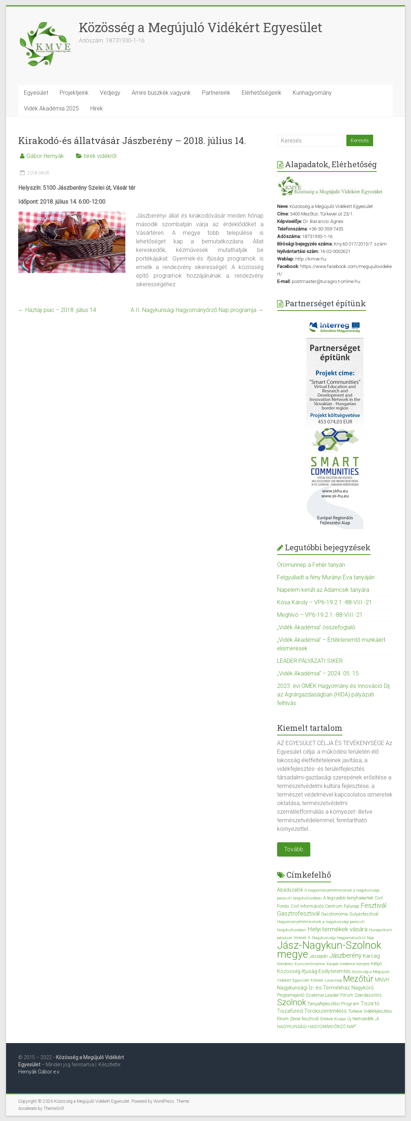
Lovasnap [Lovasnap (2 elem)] (333, 980)
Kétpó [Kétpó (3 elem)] (376, 963)
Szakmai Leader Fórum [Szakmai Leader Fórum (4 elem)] (329, 995)
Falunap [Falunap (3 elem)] (351, 906)
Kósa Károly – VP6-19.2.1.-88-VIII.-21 (324, 602)
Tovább (293, 849)
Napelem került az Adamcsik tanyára (323, 589)
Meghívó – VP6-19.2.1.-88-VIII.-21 (320, 614)
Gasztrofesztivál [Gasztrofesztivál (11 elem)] (298, 913)
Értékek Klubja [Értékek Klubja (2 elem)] (333, 1019)
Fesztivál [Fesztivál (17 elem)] (374, 905)
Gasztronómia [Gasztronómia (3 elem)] (334, 914)
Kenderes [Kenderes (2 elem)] (285, 964)
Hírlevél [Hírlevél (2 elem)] (300, 938)
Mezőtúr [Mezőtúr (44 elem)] (358, 979)
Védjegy (110, 92)
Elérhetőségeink (261, 92)
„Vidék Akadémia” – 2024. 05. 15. (318, 673)
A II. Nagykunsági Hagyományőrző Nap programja (197, 310)
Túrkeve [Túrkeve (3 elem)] (355, 1011)
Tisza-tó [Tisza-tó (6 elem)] (370, 1003)
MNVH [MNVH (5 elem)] (382, 980)
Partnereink (216, 92)
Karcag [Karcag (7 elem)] (371, 956)
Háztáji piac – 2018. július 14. (57, 310)
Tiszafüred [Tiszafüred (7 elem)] (290, 1011)
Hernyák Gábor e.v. (39, 1072)
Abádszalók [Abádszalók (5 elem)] (290, 890)
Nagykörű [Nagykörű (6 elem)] (362, 987)
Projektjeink (74, 92)
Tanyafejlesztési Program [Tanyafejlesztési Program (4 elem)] (333, 1003)
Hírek (96, 108)
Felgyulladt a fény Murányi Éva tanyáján (326, 577)
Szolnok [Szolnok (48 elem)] (291, 1002)
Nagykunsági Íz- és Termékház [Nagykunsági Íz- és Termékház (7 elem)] (313, 987)
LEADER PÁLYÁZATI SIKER (310, 661)
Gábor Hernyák (45, 156)
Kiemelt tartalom (309, 728)
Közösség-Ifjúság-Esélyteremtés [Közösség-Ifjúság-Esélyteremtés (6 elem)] (314, 971)
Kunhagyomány (312, 92)
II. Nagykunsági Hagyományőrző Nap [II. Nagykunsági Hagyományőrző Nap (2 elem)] (341, 938)
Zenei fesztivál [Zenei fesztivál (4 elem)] (304, 1018)
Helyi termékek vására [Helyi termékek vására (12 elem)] (337, 929)
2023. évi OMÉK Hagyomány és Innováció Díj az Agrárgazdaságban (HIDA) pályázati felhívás (333, 694)
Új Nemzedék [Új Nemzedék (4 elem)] (360, 1018)
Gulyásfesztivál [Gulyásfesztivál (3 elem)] (364, 914)
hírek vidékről (100, 156)
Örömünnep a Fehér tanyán (311, 564)
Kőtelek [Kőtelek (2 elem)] (317, 980)
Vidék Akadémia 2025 (51, 108)
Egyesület (36, 92)
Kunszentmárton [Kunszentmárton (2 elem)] (310, 964)
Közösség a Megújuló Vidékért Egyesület (200, 27)
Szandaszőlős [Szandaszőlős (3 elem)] (368, 995)
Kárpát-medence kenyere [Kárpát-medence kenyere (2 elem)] (348, 964)
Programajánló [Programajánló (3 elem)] (290, 995)
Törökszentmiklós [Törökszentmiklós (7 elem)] (325, 1011)
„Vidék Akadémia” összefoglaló (316, 627)
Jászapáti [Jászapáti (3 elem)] (319, 956)
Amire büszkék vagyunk (161, 92)
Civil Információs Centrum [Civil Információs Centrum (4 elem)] (316, 906)
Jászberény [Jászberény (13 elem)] (345, 955)
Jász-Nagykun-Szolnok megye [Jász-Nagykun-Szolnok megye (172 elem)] (329, 949)
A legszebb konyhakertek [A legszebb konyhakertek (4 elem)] (348, 898)
